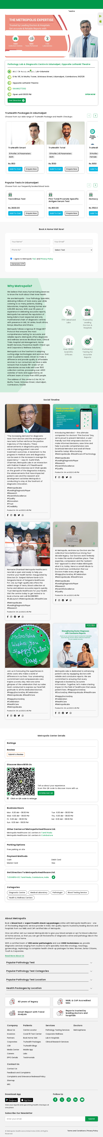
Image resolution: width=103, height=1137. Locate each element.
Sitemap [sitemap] (11, 1080)
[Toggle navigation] (37, 33)
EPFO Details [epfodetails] (12, 1057)
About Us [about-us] (11, 1030)
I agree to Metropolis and (33, 259)
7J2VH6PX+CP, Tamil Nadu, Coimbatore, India (31, 877)
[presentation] (89, 116)
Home (60, 70)
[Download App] (11, 1100)
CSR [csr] (9, 1045)
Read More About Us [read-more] (14, 956)
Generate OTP (17, 264)
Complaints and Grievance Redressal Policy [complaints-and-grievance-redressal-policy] (26, 1076)
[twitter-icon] (62, 1099)
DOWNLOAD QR (46, 793)
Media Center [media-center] (13, 1049)
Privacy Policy (47, 259)
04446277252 (19, 88)
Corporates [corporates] (12, 1041)
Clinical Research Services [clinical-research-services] (57, 1041)
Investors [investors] (11, 1034)
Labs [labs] (25, 1053)
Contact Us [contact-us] (12, 1068)
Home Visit (70, 70)
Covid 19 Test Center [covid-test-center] (32, 1034)
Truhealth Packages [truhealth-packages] (32, 1041)
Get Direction (16, 100)
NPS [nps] (8, 1084)
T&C (34, 259)
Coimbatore (47, 835)
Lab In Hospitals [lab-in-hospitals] (52, 1038)
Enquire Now (31, 169)
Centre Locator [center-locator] (30, 1030)
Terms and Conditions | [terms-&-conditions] (77, 1131)
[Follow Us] (55, 1099)
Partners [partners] (10, 1038)
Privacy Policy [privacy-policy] (92, 1131)
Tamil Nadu (46, 832)
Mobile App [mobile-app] (28, 1049)
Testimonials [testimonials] (29, 1057)
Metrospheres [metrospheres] (80, 1030)
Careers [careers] (10, 1053)
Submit (91, 1119)
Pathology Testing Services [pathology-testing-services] (58, 1030)
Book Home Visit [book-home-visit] (30, 1038)
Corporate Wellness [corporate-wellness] (54, 1034)
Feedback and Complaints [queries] (18, 1072)
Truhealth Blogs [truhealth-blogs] (30, 1045)
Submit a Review (15, 754)
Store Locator (84, 70)
